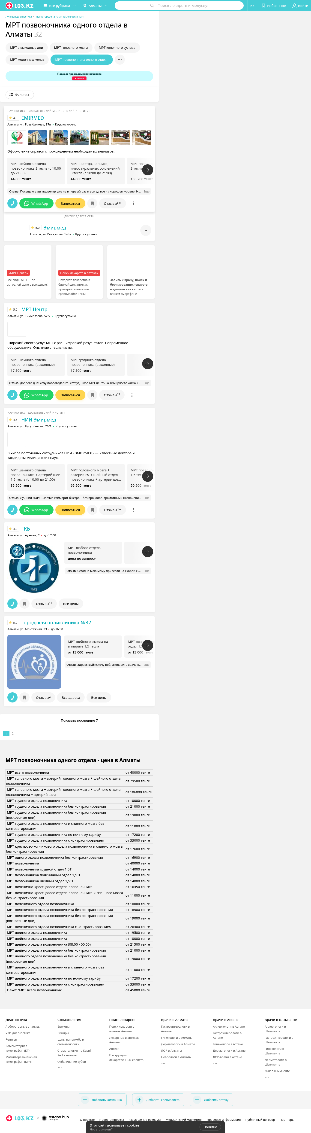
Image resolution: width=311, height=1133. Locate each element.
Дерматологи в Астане (229, 1050)
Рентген (11, 1039)
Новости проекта (111, 1120)
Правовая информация (224, 1120)
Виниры (63, 1033)
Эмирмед (55, 227)
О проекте (87, 1120)
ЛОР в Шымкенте (277, 1071)
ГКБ (25, 528)
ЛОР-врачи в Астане (227, 1057)
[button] (59, 5)
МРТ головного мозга (71, 47)
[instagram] (9, 1128)
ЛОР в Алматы (171, 1050)
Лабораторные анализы (23, 1026)
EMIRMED (32, 118)
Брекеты (63, 1026)
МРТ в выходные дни (26, 47)
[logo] (20, 5)
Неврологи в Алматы (176, 1057)
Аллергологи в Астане (229, 1026)
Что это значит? (101, 1129)
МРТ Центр (34, 309)
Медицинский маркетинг (184, 1120)
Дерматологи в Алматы (178, 1044)
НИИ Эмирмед (38, 419)
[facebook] (15, 1128)
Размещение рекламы (145, 1120)
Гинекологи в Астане (228, 1044)
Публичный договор (260, 1120)
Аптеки (114, 1049)
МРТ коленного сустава (117, 47)
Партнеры (287, 1120)
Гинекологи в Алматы (176, 1037)
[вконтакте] (22, 1128)
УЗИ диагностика (18, 1033)
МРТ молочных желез (27, 59)
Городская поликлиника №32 (56, 622)
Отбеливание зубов (71, 1062)
